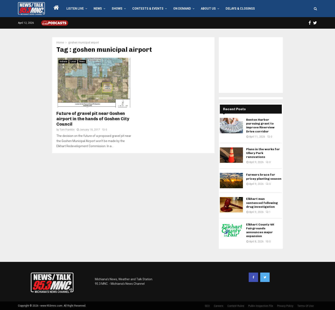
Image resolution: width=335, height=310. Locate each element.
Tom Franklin (67, 129)
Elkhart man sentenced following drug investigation (262, 202)
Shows (117, 8)
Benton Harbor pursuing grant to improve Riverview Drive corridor (260, 125)
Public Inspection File (260, 305)
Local (73, 61)
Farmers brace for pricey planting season (263, 176)
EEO (207, 305)
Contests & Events (147, 8)
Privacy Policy (285, 305)
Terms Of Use (305, 305)
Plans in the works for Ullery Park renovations (263, 153)
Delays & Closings (240, 8)
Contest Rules (235, 305)
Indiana (63, 61)
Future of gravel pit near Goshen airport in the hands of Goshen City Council (92, 119)
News (98, 8)
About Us (208, 8)
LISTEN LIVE (75, 8)
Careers (218, 305)
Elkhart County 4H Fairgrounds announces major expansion (260, 230)
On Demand (182, 8)
